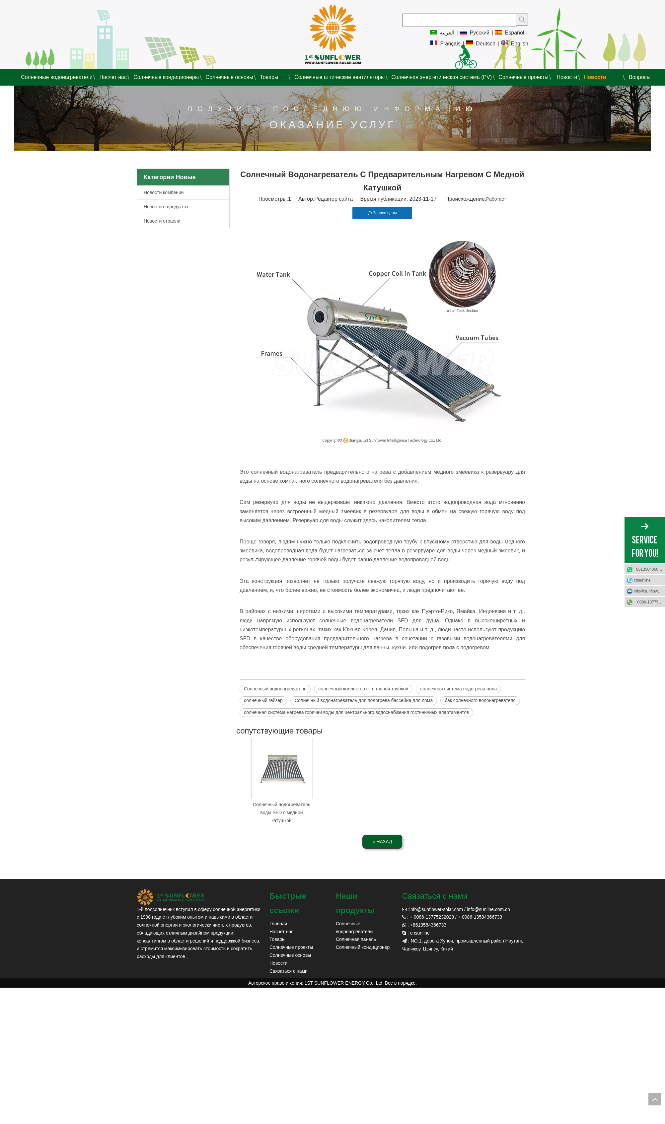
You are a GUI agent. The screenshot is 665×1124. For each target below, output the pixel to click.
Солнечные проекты (291, 947)
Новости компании (164, 192)
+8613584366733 (649, 569)
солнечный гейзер (263, 700)
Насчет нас (281, 931)
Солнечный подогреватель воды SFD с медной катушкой (281, 812)
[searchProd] (460, 20)
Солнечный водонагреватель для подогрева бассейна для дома (364, 700)
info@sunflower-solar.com (436, 909)
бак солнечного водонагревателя (480, 700)
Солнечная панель (356, 939)
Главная (278, 923)
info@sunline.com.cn (488, 909)
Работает (496, 199)
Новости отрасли (162, 221)
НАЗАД (382, 841)
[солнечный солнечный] (171, 897)
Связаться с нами (288, 971)
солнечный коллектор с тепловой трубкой (363, 688)
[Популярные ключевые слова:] (522, 20)
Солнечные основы (290, 955)
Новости (278, 963)
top (654, 1099)
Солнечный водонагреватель (275, 688)
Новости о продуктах (166, 206)
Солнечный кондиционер (363, 947)
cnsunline (642, 580)
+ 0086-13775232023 (649, 602)
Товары (277, 939)
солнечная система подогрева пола (458, 688)
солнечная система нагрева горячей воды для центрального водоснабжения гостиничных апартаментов (356, 712)
